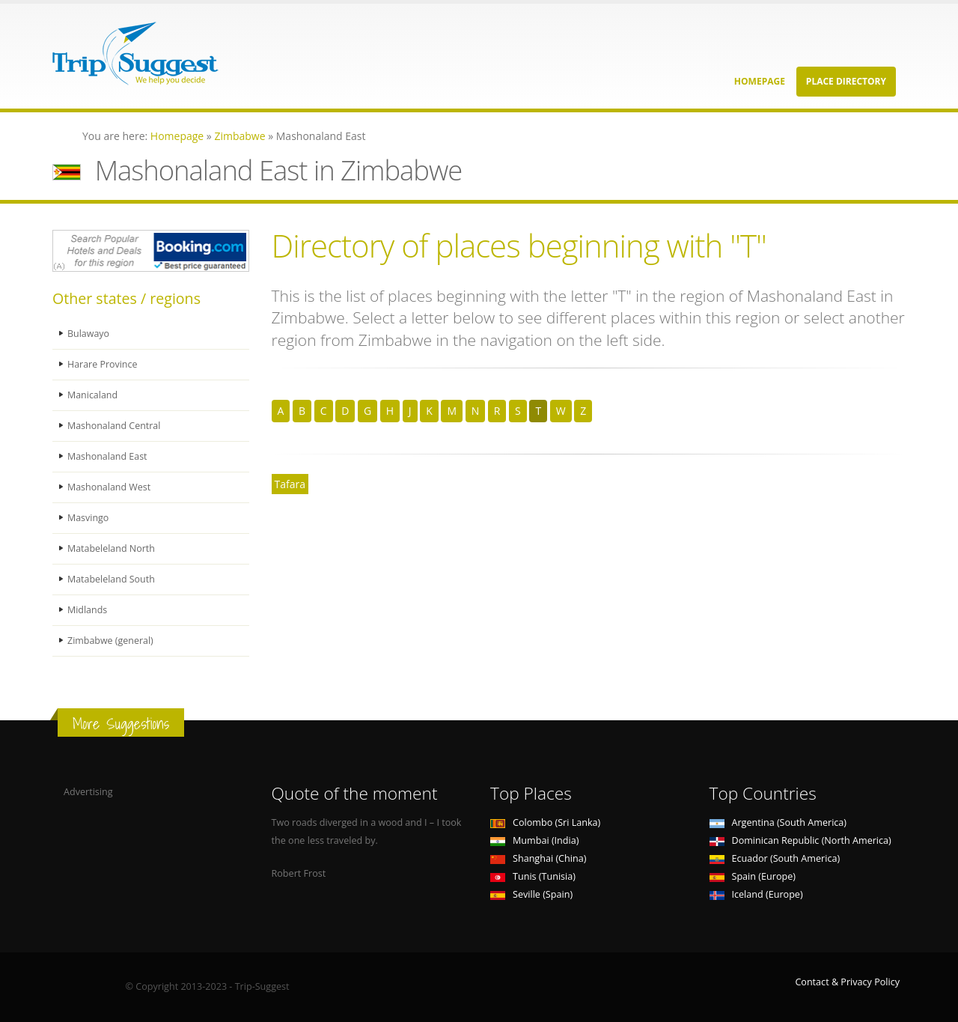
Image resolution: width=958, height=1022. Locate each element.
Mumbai (534, 840)
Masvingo (88, 517)
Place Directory (846, 81)
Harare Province (102, 364)
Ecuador (775, 858)
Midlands (87, 609)
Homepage (759, 81)
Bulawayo (88, 333)
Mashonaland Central (114, 425)
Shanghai (538, 858)
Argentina (778, 822)
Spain (753, 876)
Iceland (756, 894)
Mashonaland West (109, 487)
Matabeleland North (111, 548)
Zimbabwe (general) (110, 640)
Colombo (545, 822)
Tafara (290, 484)
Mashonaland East (107, 456)
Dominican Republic (800, 840)
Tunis (533, 876)
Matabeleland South (111, 579)
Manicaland (92, 395)
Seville (531, 894)
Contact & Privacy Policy (847, 982)
